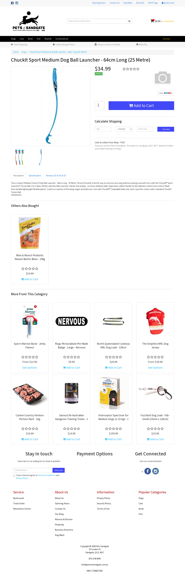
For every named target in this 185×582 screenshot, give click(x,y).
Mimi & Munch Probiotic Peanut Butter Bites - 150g (30, 258)
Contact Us (114, 3)
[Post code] (144, 129)
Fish (38, 39)
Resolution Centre (22, 509)
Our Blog (59, 514)
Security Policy (104, 503)
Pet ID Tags (153, 3)
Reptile (48, 39)
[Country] (124, 129)
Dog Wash (127, 3)
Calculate (166, 129)
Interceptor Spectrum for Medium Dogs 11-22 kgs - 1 (113, 418)
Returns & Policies (64, 519)
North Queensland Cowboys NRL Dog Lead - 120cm (113, 346)
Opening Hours (99, 3)
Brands (166, 39)
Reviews (56, 175)
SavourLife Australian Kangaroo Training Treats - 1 (71, 418)
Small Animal (62, 39)
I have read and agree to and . (36, 477)
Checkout (169, 21)
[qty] (103, 129)
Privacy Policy (22, 478)
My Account (18, 498)
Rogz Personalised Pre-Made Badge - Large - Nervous (71, 346)
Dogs (13, 39)
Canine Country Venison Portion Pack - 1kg (30, 418)
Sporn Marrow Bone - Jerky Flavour (29, 346)
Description (18, 175)
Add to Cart (141, 106)
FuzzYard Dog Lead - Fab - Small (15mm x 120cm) (155, 418)
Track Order (19, 503)
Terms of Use (103, 509)
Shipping (59, 524)
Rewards (140, 3)
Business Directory (64, 530)
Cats (22, 39)
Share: (165, 93)
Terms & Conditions (47, 475)
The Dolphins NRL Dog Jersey (155, 346)
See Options (29, 368)
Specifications (35, 175)
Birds (30, 39)
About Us (59, 498)
